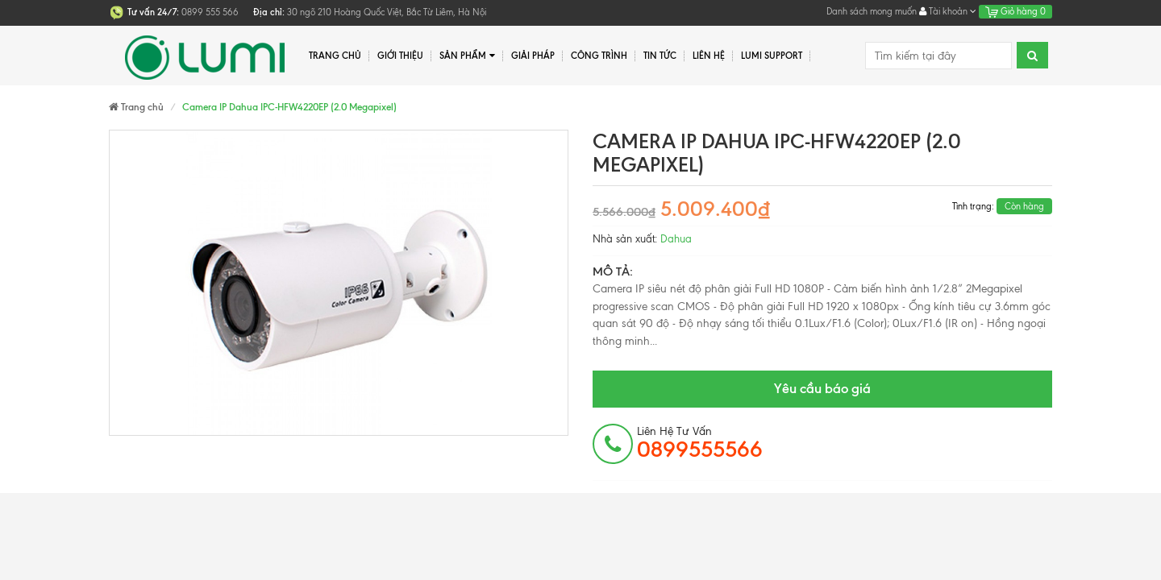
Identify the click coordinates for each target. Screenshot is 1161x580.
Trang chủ (335, 55)
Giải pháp (533, 55)
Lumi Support (771, 55)
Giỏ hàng (1015, 11)
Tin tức (659, 55)
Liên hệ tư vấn (700, 443)
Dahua (676, 239)
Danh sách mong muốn (871, 11)
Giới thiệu (400, 55)
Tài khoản (947, 11)
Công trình (599, 55)
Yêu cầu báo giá (822, 388)
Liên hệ (709, 55)
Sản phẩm (467, 56)
